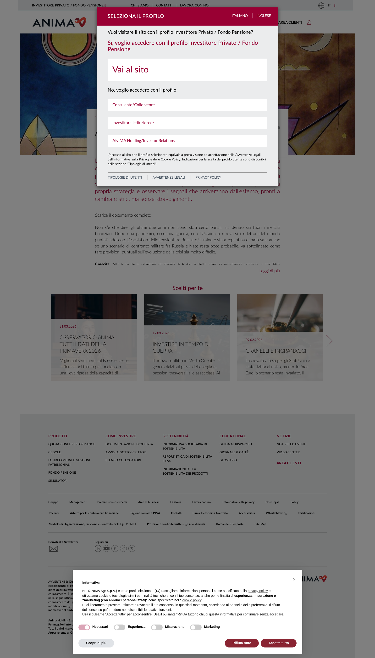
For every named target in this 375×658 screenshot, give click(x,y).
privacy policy (208, 177)
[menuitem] (187, 70)
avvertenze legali (169, 177)
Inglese (264, 16)
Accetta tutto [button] (278, 643)
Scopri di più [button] (96, 643)
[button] (294, 579)
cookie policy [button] (191, 600)
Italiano (240, 16)
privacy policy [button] (258, 591)
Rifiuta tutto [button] (241, 643)
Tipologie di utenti (125, 177)
